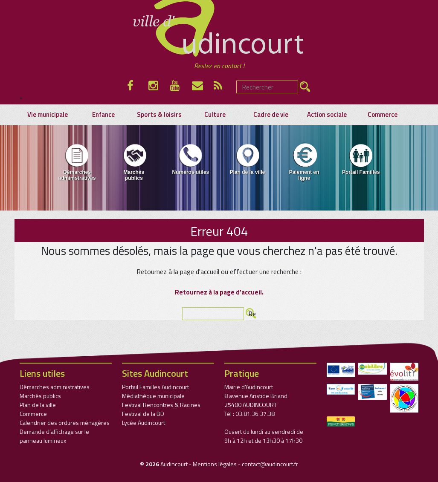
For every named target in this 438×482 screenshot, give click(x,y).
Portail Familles (361, 158)
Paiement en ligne (304, 161)
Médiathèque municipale (153, 395)
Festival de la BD (143, 413)
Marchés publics (133, 161)
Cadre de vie (270, 114)
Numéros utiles (190, 158)
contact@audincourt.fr (270, 463)
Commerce (382, 114)
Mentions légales (215, 463)
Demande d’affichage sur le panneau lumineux (54, 436)
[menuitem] (77, 163)
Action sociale (327, 114)
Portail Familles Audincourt (155, 386)
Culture (215, 114)
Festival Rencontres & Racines (161, 404)
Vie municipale (47, 114)
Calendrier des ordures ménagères (65, 422)
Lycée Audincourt (143, 422)
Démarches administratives (77, 161)
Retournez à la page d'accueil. (219, 292)
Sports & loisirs (159, 114)
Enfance (103, 114)
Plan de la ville (247, 158)
